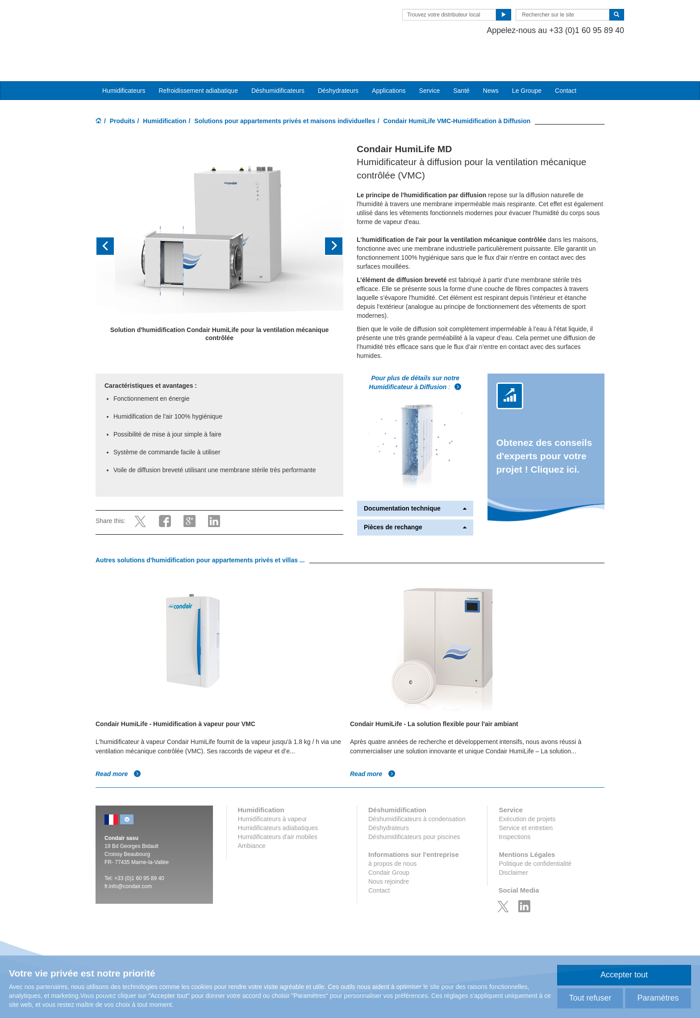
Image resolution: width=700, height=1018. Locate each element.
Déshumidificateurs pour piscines (414, 809)
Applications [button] (389, 62)
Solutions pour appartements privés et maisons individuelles (284, 93)
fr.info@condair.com (128, 859)
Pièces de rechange (415, 500)
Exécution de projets (527, 791)
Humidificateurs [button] (123, 62)
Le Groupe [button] (527, 62)
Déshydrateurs (338, 62)
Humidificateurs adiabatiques (278, 800)
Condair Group (388, 844)
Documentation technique (415, 481)
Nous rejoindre (388, 853)
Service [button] (429, 62)
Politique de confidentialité (535, 835)
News (491, 62)
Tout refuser (590, 997)
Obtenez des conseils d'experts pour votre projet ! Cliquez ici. (544, 428)
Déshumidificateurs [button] (277, 62)
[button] (114, 219)
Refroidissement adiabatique (198, 62)
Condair (147, 20)
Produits (122, 93)
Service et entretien (526, 800)
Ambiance (252, 818)
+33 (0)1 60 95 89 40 (139, 851)
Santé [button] (461, 62)
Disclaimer (513, 844)
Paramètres (658, 997)
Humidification (164, 93)
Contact (565, 62)
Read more (118, 746)
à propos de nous (392, 835)
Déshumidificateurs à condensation (417, 791)
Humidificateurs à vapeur (272, 791)
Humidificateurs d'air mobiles (278, 809)
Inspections (514, 809)
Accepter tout (624, 974)
